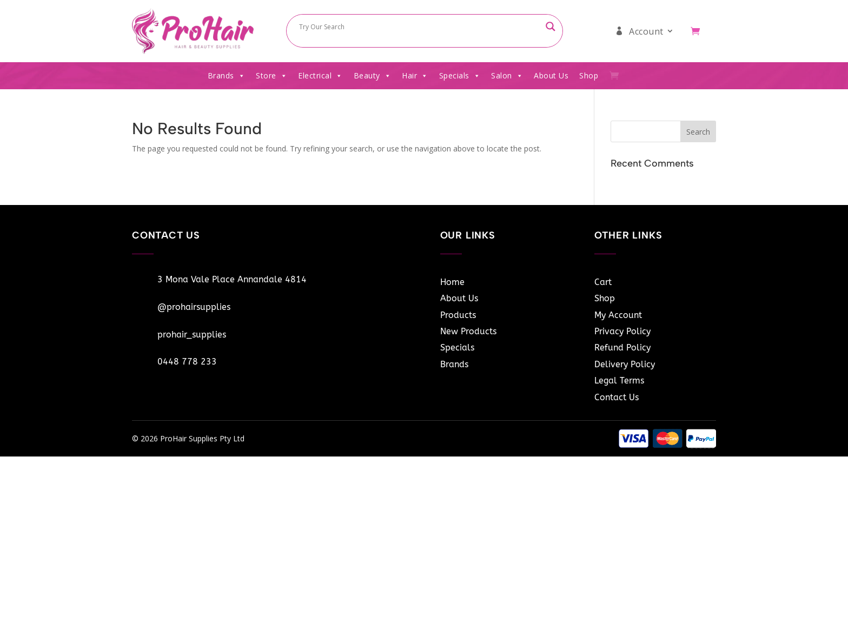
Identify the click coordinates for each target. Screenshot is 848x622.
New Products (468, 331)
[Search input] (419, 26)
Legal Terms (619, 380)
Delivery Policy (624, 364)
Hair (415, 76)
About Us (551, 75)
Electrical (320, 76)
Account (646, 31)
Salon (507, 76)
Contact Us (616, 397)
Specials (460, 76)
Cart (603, 282)
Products (458, 315)
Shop (588, 75)
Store (271, 76)
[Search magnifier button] (550, 26)
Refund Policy (622, 347)
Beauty (373, 76)
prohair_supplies (191, 334)
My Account (618, 315)
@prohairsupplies (193, 307)
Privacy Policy (622, 331)
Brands (227, 76)
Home (452, 282)
